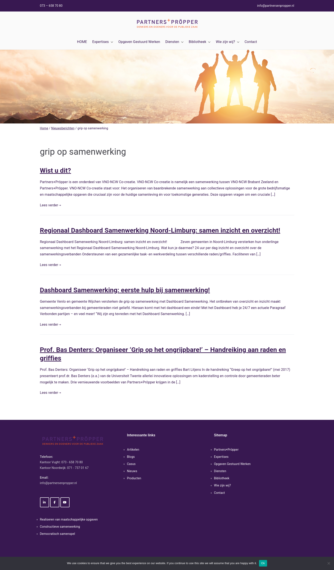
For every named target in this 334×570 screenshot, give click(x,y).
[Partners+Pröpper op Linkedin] (44, 502)
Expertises (102, 42)
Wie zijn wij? (227, 42)
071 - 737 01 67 (78, 468)
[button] (111, 42)
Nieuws (132, 471)
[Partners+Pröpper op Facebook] (54, 502)
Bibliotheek (200, 42)
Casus (131, 464)
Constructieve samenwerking (60, 526)
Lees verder (50, 205)
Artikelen (133, 449)
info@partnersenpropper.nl (275, 5)
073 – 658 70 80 (51, 5)
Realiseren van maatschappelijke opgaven (69, 519)
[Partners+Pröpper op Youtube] (65, 502)
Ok (263, 563)
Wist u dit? (55, 170)
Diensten (174, 42)
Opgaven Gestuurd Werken (139, 42)
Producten (134, 478)
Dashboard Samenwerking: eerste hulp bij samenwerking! (125, 290)
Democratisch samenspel (57, 534)
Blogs (131, 456)
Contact (251, 42)
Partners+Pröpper (226, 449)
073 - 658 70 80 (72, 462)
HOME (82, 42)
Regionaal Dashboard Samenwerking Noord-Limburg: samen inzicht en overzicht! (160, 230)
